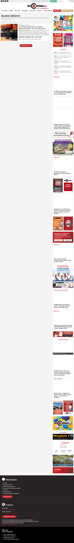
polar (36, 36)
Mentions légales (7, 491)
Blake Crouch (21, 36)
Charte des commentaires (9, 486)
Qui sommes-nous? (7, 484)
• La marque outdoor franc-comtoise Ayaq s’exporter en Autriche (63, 53)
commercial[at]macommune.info (9, 513)
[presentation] (54, 347)
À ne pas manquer (63, 339)
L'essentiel (63, 49)
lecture (33, 36)
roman (40, 36)
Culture (32, 25)
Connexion (68, 240)
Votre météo (63, 432)
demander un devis (9, 516)
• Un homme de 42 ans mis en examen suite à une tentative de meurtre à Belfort (63, 57)
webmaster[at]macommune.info (9, 524)
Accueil (3, 22)
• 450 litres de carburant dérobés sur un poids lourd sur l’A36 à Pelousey (62, 62)
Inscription (58, 240)
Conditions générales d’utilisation (11, 493)
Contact (5, 482)
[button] (69, 1)
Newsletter (7, 496)
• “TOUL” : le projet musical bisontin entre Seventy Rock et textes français (63, 72)
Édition (39, 8)
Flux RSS (5, 490)
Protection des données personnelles (11, 488)
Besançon (21, 25)
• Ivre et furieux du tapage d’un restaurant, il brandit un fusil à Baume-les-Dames (63, 67)
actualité (26, 25)
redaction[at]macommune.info (9, 509)
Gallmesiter (28, 36)
